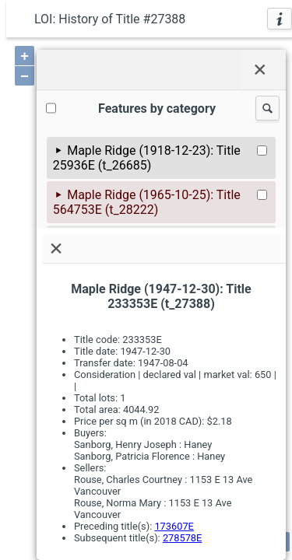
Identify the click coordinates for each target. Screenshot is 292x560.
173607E (173, 526)
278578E (182, 538)
